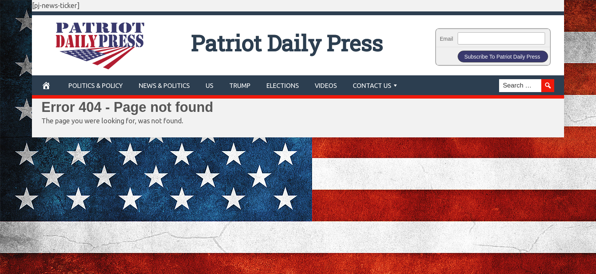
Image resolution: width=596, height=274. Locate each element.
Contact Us (372, 85)
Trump (239, 85)
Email (446, 39)
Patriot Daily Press (287, 42)
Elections (282, 85)
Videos (326, 85)
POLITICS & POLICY (95, 85)
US (209, 85)
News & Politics (164, 85)
